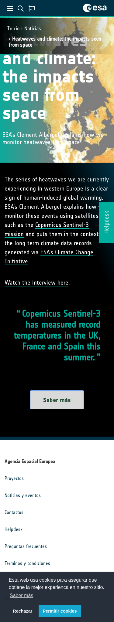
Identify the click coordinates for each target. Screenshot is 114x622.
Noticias (32, 28)
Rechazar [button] (22, 611)
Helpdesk (13, 529)
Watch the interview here (36, 282)
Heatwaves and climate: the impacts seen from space (55, 42)
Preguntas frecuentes (26, 546)
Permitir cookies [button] (60, 611)
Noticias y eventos (23, 495)
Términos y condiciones (27, 563)
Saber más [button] (21, 595)
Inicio (13, 28)
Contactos (14, 512)
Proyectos (14, 478)
